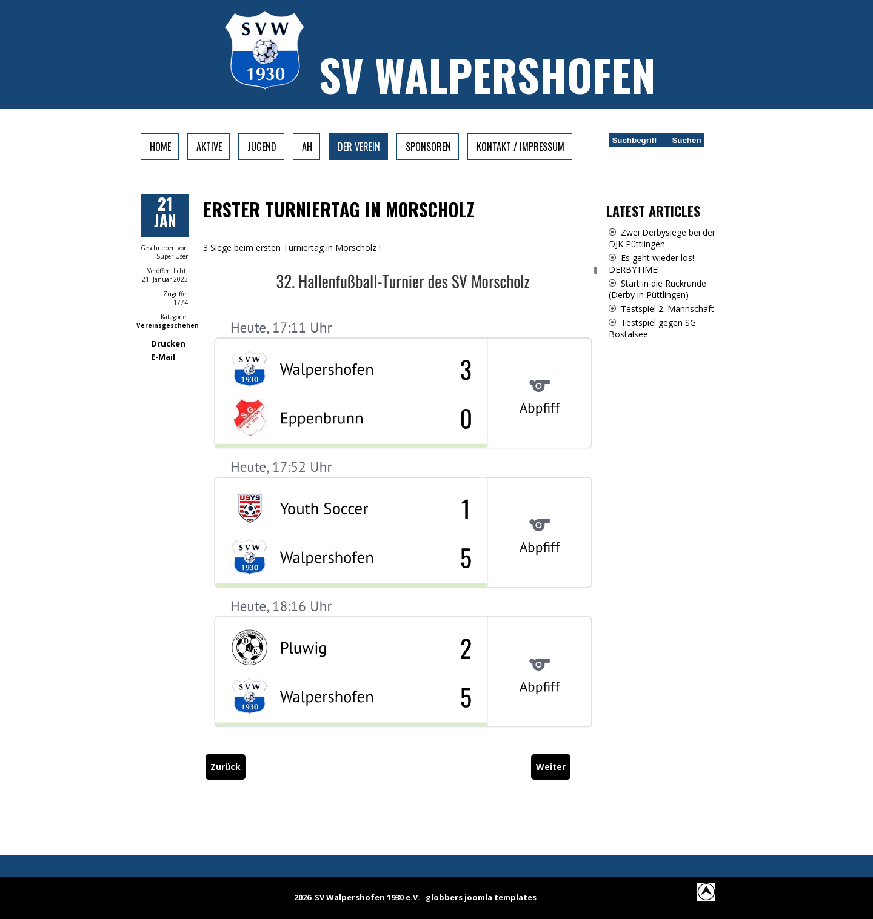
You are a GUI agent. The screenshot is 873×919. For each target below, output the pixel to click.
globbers (444, 897)
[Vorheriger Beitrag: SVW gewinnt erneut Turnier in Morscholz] (225, 766)
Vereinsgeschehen (167, 325)
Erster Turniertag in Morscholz (339, 209)
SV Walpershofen (487, 74)
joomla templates (500, 897)
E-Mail (163, 356)
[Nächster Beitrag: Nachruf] (551, 766)
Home (160, 146)
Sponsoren (428, 146)
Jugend (261, 146)
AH (307, 146)
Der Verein (359, 146)
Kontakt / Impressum (520, 146)
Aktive (209, 146)
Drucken (168, 343)
